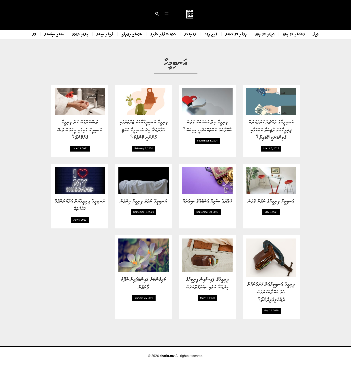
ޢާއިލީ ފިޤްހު (211, 34)
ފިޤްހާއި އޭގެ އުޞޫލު (236, 34)
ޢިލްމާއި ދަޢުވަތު (80, 34)
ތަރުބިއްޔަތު (190, 34)
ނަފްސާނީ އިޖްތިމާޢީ (132, 34)
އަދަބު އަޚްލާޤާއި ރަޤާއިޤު (163, 34)
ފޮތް (34, 34)
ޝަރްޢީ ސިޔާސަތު (54, 34)
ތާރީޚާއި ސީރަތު (105, 34)
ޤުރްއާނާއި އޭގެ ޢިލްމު (294, 34)
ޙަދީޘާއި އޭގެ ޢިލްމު (265, 34)
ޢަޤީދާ (316, 34)
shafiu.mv (167, 356)
